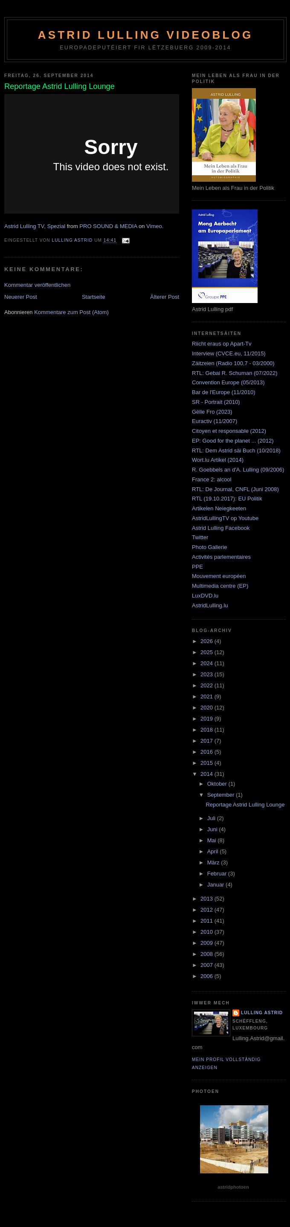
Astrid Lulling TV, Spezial (34, 226)
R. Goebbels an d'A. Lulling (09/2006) (238, 469)
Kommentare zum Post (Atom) (71, 312)
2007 (207, 965)
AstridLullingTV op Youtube (225, 518)
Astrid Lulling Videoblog (145, 35)
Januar (216, 884)
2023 (207, 674)
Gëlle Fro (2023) (212, 412)
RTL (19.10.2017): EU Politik (227, 498)
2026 (207, 641)
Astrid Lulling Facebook (220, 528)
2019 (207, 718)
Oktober (218, 784)
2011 (207, 921)
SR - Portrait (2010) (216, 402)
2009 (207, 943)
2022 (207, 685)
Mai (212, 840)
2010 (207, 932)
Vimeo (154, 226)
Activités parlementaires (221, 557)
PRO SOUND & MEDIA (108, 226)
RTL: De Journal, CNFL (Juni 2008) (235, 489)
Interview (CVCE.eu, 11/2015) (229, 353)
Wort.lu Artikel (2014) (218, 460)
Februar (217, 873)
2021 (207, 696)
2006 (207, 976)
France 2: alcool (212, 479)
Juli (212, 818)
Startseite (93, 297)
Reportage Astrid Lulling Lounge (245, 804)
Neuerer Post (20, 297)
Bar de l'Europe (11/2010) (223, 392)
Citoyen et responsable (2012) (229, 431)
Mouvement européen (219, 576)
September (221, 795)
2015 (207, 763)
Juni (213, 829)
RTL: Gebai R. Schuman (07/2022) (235, 373)
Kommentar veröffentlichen (37, 285)
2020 (207, 707)
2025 (207, 652)
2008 (207, 954)
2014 (207, 774)
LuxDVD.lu (205, 595)
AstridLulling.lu (210, 605)
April (213, 851)
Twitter (200, 537)
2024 (207, 663)
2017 (207, 741)
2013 (207, 898)
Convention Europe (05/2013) (228, 382)
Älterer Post (164, 297)
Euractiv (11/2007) (214, 421)
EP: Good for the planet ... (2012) (233, 441)
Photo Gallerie (209, 547)
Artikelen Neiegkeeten (219, 508)
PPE (197, 566)
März (214, 862)
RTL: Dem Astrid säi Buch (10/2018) (236, 450)
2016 (207, 752)
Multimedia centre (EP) (220, 586)
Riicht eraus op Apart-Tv (221, 343)
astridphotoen (233, 1187)
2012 (207, 910)
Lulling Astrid (262, 1012)
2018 (207, 729)
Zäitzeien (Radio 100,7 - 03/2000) (233, 363)
